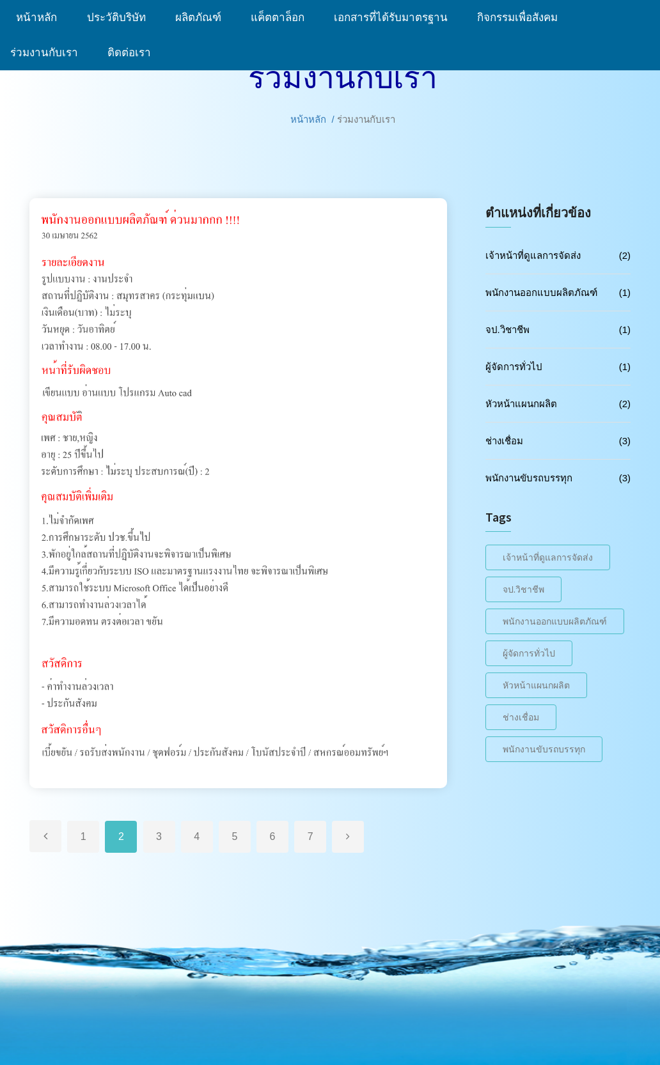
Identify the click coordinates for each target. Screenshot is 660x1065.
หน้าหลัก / (312, 119)
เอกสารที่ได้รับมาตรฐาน (395, 18)
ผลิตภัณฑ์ (202, 18)
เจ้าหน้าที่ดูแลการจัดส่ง (533, 255)
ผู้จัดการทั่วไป (513, 366)
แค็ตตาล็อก (282, 18)
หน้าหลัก (38, 18)
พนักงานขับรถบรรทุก (528, 477)
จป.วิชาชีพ (507, 329)
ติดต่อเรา (129, 53)
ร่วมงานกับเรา (48, 53)
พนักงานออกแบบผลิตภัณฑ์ (541, 292)
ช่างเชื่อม (504, 440)
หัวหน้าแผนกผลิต (521, 403)
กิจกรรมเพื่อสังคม (522, 18)
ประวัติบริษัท (121, 18)
